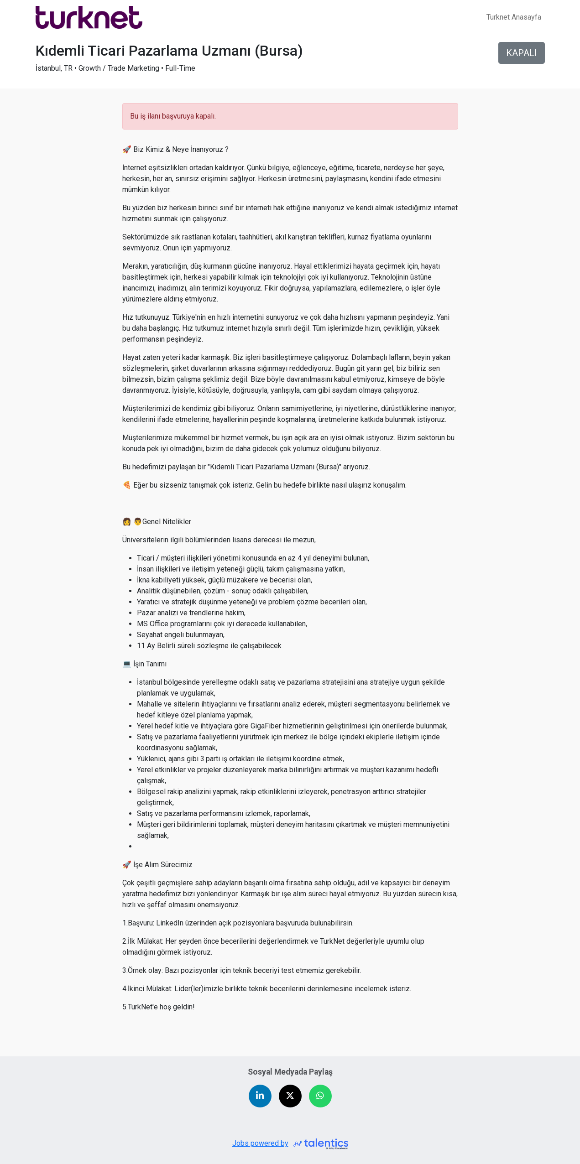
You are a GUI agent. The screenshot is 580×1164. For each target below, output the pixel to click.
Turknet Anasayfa (513, 17)
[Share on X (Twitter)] (290, 1096)
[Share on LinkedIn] (260, 1096)
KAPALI (521, 52)
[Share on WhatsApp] (320, 1096)
